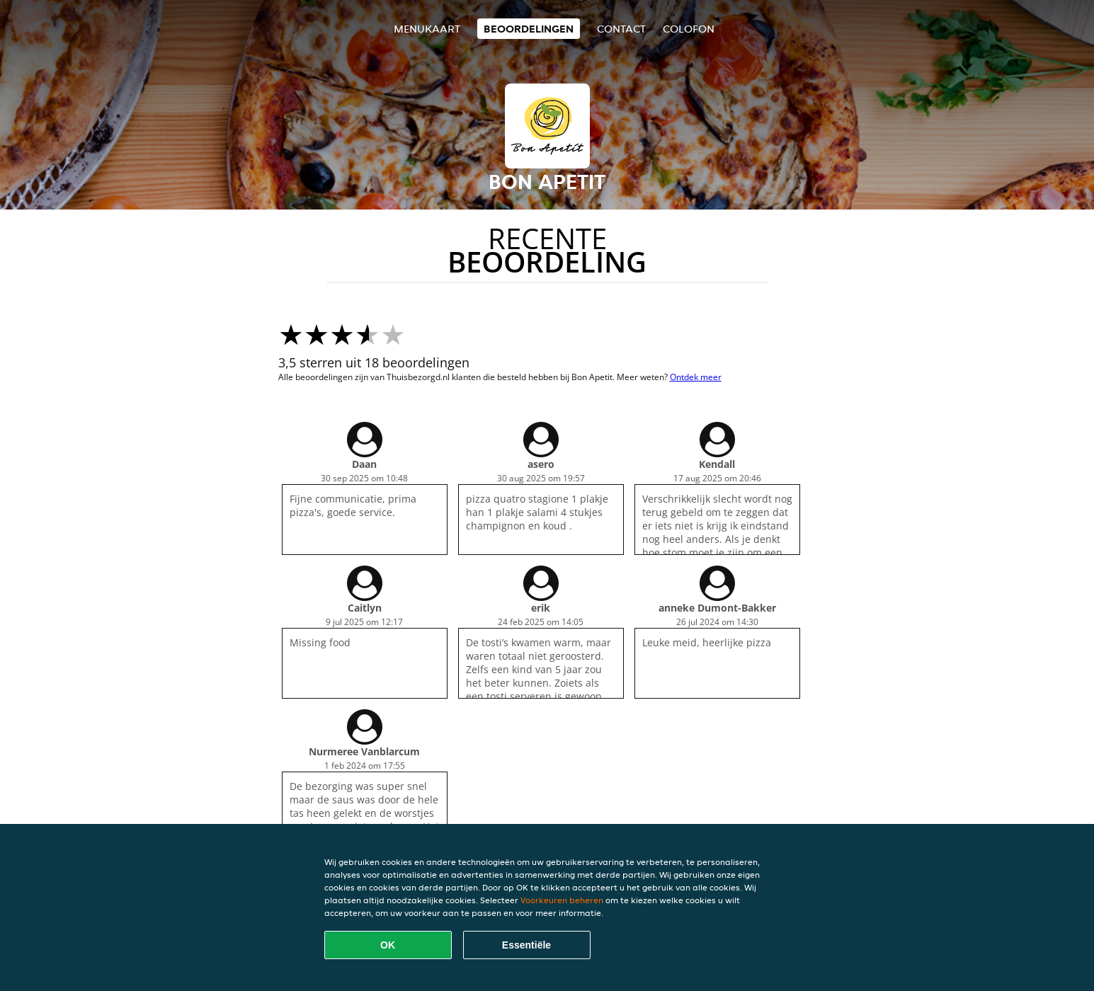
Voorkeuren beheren (561, 900)
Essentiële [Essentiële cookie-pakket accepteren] (526, 945)
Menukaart (427, 28)
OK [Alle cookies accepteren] (387, 945)
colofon (688, 28)
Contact (621, 28)
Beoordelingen (529, 28)
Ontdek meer (696, 377)
